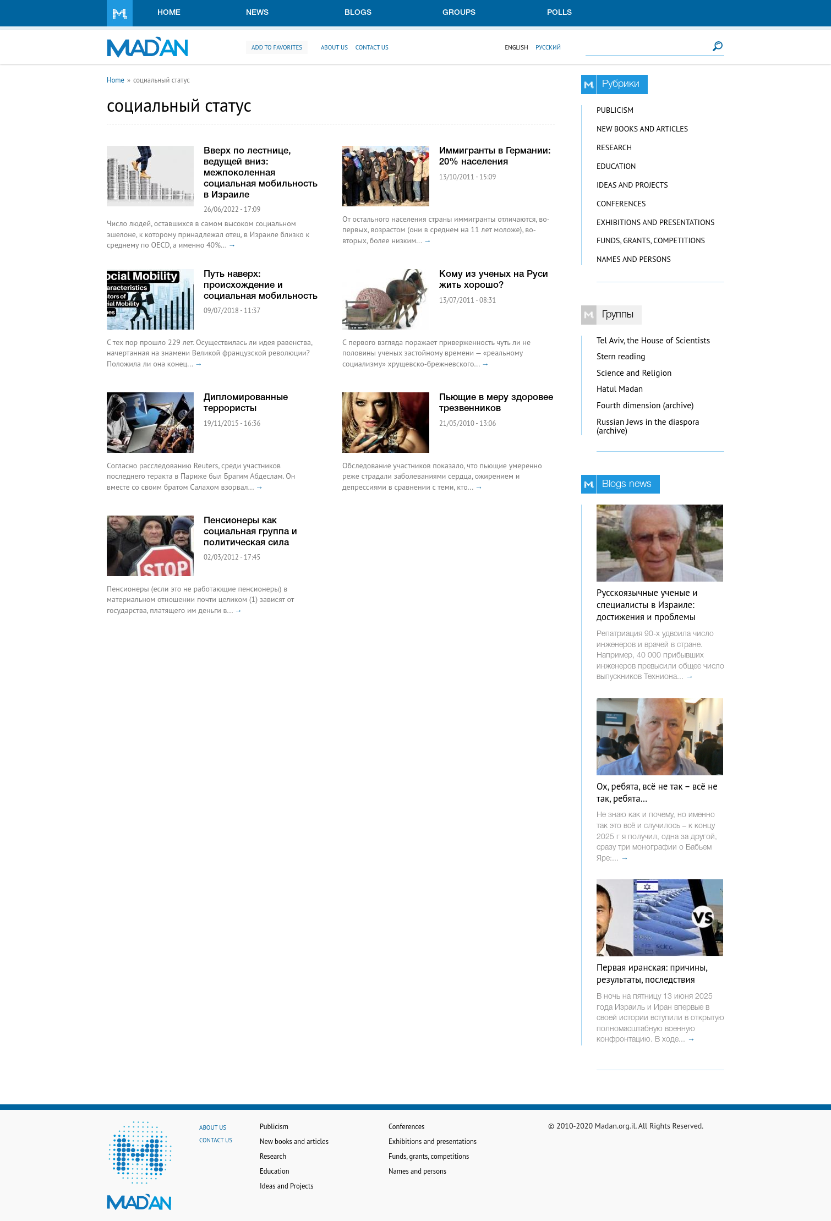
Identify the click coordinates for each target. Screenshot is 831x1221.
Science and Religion (634, 372)
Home (169, 13)
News (257, 13)
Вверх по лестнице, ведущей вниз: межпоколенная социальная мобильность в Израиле (261, 173)
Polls (559, 13)
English (516, 47)
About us (334, 47)
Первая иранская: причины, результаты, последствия (652, 973)
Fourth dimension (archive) (645, 405)
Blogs (358, 13)
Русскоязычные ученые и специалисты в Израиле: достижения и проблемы (647, 605)
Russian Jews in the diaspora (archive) (648, 426)
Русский (548, 47)
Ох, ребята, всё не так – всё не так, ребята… (657, 792)
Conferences (621, 204)
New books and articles (642, 129)
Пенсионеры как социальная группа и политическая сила (250, 532)
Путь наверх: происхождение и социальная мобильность (261, 285)
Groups (458, 13)
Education (616, 166)
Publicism (615, 110)
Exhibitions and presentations (655, 222)
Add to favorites (277, 47)
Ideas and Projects (632, 185)
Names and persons (634, 259)
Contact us (372, 47)
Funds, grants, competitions (651, 240)
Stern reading (621, 356)
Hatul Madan (620, 388)
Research (614, 147)
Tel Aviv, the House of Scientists (653, 340)
